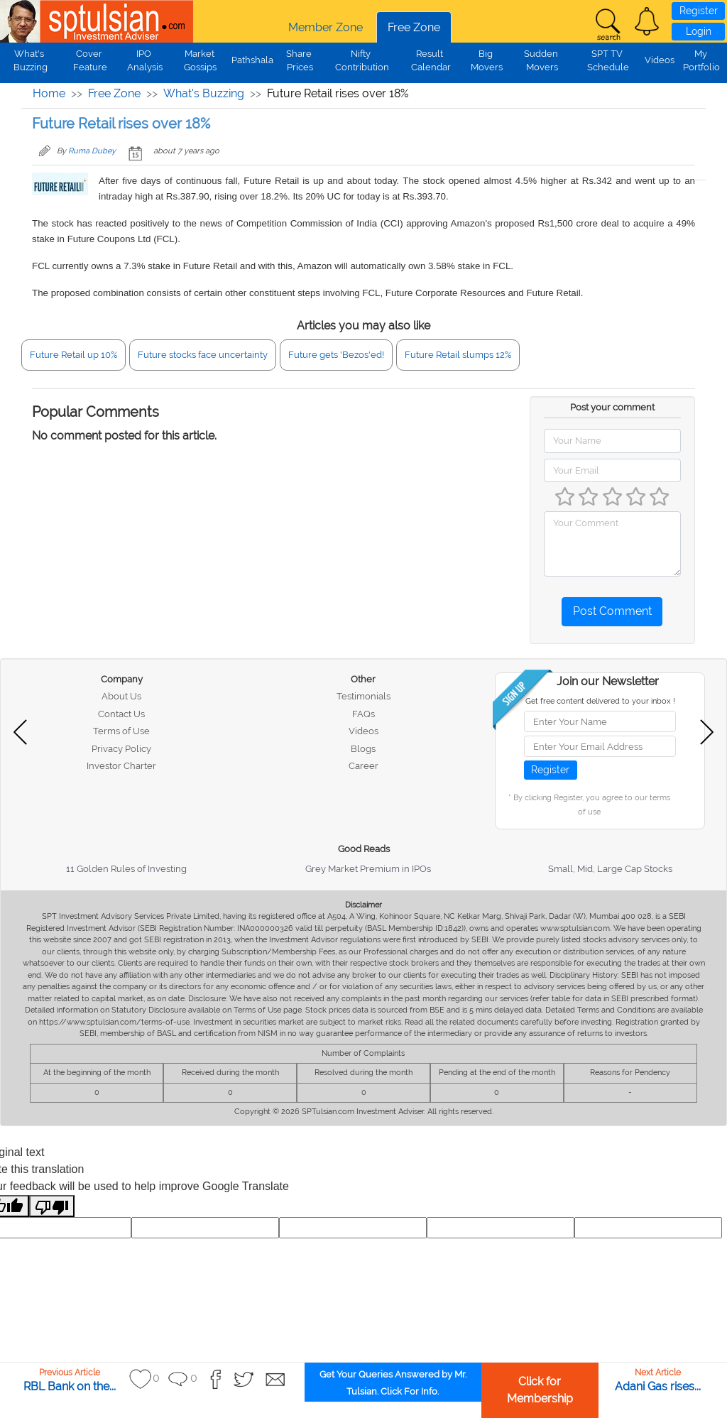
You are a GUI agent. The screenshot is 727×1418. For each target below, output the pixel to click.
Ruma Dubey (92, 151)
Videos (659, 60)
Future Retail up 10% (73, 354)
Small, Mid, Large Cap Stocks (610, 868)
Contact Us (121, 714)
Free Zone (414, 27)
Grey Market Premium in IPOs (368, 868)
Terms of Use (121, 731)
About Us (121, 696)
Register (698, 10)
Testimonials (363, 696)
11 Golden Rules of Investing (126, 868)
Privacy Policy (121, 748)
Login (698, 31)
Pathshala (252, 60)
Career (363, 765)
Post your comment (612, 407)
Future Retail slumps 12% (458, 354)
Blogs (363, 748)
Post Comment (612, 611)
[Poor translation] (52, 1206)
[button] (647, 21)
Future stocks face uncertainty (203, 354)
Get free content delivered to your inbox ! (600, 701)
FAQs (363, 714)
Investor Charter (121, 765)
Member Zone (325, 27)
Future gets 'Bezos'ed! (336, 354)
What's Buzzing (203, 93)
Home (49, 93)
